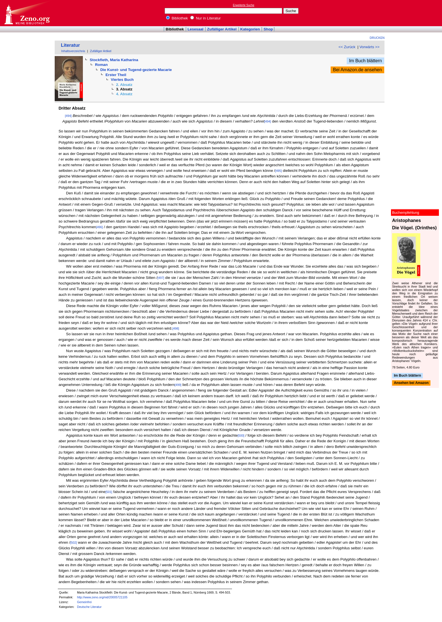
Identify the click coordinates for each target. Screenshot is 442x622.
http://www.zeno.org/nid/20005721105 (102, 597)
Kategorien (250, 29)
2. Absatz (124, 85)
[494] (68, 115)
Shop (268, 29)
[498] (175, 328)
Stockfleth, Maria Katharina (114, 60)
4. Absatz (124, 94)
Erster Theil (115, 75)
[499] (178, 384)
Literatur (70, 45)
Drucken (377, 37)
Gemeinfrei (84, 602)
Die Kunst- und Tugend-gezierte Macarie (136, 70)
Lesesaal (195, 29)
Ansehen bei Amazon (411, 383)
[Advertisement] (416, 13)
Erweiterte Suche (243, 5)
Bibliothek (177, 18)
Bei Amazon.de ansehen (357, 69)
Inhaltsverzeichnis (73, 51)
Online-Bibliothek (27, 13)
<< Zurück (347, 47)
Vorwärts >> (369, 47)
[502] (73, 542)
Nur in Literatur (205, 18)
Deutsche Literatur (89, 606)
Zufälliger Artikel (222, 29)
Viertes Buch (122, 79)
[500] (241, 435)
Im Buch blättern (365, 60)
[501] (108, 492)
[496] (99, 227)
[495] (278, 170)
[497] (161, 277)
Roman (101, 65)
